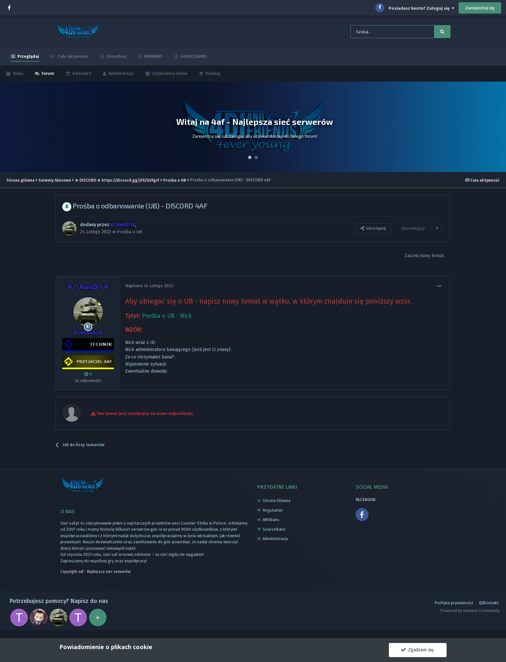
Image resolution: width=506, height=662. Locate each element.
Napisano (149, 288)
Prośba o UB (130, 234)
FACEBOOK (366, 502)
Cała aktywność (72, 59)
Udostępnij (373, 231)
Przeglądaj (27, 59)
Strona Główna (276, 503)
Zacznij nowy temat (424, 259)
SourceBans (274, 532)
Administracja (120, 76)
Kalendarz (81, 76)
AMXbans (271, 522)
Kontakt (489, 609)
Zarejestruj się (479, 7)
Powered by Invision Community (470, 616)
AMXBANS (153, 59)
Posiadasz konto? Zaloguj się (421, 8)
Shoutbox (116, 59)
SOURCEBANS (193, 59)
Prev (8, 130)
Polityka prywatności (453, 608)
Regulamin (273, 513)
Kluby (17, 76)
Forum (47, 76)
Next (497, 130)
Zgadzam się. (418, 650)
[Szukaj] (383, 33)
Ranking (212, 76)
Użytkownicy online (169, 76)
